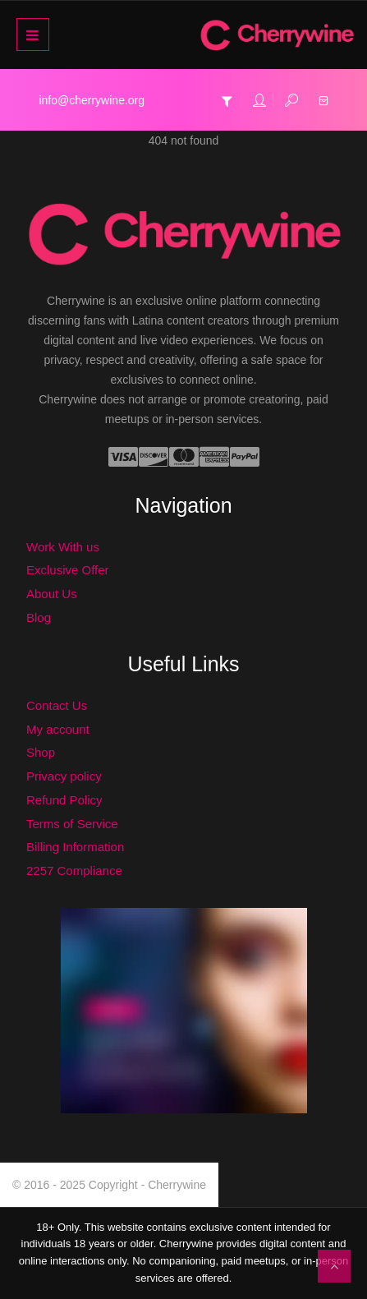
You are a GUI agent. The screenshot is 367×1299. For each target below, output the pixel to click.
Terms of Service (72, 824)
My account (57, 729)
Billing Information (75, 847)
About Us (51, 594)
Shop (40, 752)
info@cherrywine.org (92, 100)
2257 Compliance (74, 871)
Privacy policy (64, 776)
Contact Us (56, 705)
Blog (38, 617)
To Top (334, 1266)
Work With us (62, 547)
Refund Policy (64, 800)
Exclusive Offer (67, 570)
